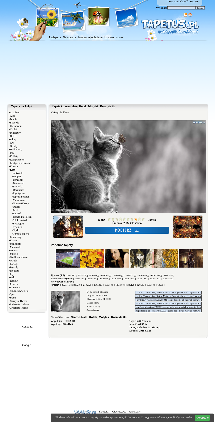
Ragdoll (17, 213)
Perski (16, 210)
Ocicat (16, 206)
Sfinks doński (20, 220)
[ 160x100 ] (108, 285)
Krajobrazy (15, 237)
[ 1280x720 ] (79, 278)
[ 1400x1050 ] (141, 275)
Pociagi (14, 264)
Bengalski (18, 179)
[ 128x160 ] (119, 285)
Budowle (14, 122)
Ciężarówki (16, 126)
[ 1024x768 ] (104, 275)
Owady (13, 260)
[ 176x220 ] (98, 285)
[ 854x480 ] (68, 281)
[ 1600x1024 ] (115, 278)
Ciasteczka (119, 411)
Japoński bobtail (21, 196)
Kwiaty (13, 240)
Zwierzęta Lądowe (19, 304)
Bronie (13, 119)
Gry (12, 142)
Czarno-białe (79, 317)
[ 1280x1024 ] (128, 275)
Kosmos (14, 166)
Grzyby (14, 146)
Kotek (93, 317)
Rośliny (14, 280)
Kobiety (14, 156)
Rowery (14, 284)
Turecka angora (21, 233)
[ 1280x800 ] (91, 278)
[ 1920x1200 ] (154, 278)
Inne (12, 152)
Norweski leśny (21, 203)
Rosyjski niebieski (22, 216)
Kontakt (103, 411)
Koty (66, 112)
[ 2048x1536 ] (167, 275)
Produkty (14, 270)
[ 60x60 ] (160, 285)
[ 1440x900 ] (103, 278)
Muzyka (14, 253)
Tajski (16, 230)
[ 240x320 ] (87, 285)
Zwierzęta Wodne (19, 307)
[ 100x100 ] (150, 285)
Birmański (18, 183)
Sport (13, 294)
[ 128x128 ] (130, 285)
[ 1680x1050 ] (128, 278)
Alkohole (15, 112)
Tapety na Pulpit (21, 106)
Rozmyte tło (119, 317)
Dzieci (13, 136)
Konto (119, 37)
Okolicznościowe (19, 257)
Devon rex (18, 189)
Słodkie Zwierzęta (19, 290)
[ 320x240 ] (76, 285)
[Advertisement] (107, 72)
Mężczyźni (15, 243)
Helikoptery (16, 149)
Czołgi (13, 129)
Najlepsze (55, 37)
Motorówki (15, 247)
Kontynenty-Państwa (20, 163)
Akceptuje (202, 417)
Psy (12, 274)
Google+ (27, 345)
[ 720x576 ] (81, 275)
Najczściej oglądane (90, 37)
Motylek (104, 317)
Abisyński (18, 173)
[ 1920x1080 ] (141, 278)
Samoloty (15, 287)
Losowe (109, 37)
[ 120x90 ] (140, 285)
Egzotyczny (19, 193)
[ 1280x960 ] (116, 275)
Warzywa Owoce (18, 301)
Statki (13, 297)
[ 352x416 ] (65, 285)
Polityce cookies (183, 417)
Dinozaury (15, 132)
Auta (12, 115)
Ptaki (12, 277)
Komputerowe (17, 159)
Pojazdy (14, 267)
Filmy (13, 139)
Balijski (17, 176)
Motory (14, 250)
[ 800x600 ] (92, 275)
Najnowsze (69, 37)
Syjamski (17, 226)
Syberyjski (18, 223)
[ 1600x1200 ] (154, 275)
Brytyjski (17, 186)
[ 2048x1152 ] (167, 278)
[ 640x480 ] (71, 275)
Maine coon (19, 200)
